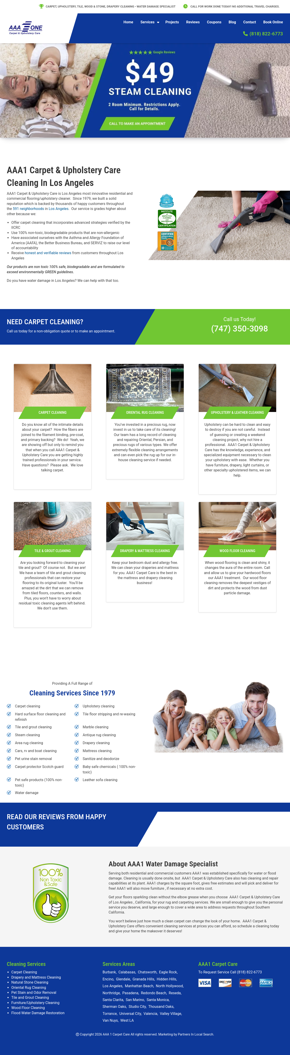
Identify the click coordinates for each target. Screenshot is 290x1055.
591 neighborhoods (28, 209)
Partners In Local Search (195, 1034)
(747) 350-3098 (239, 329)
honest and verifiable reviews (48, 253)
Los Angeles (58, 209)
